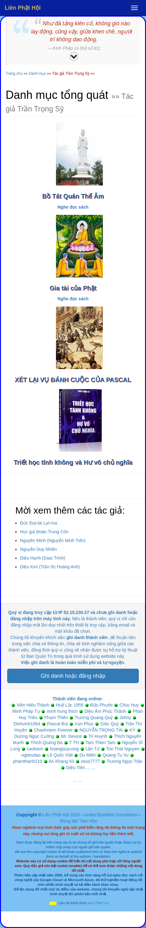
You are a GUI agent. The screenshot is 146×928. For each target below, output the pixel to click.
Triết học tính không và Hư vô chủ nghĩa (72, 462)
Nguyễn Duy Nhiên (38, 549)
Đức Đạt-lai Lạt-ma (38, 522)
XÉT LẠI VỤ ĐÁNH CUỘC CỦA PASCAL (73, 379)
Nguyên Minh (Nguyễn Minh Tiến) (52, 540)
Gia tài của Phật (73, 288)
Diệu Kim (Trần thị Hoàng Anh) (50, 566)
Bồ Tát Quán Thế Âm (73, 196)
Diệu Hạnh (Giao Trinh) (42, 557)
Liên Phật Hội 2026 (62, 814)
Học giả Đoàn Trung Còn (44, 531)
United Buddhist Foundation (111, 814)
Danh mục (37, 73)
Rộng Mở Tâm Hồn (78, 821)
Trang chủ (14, 73)
